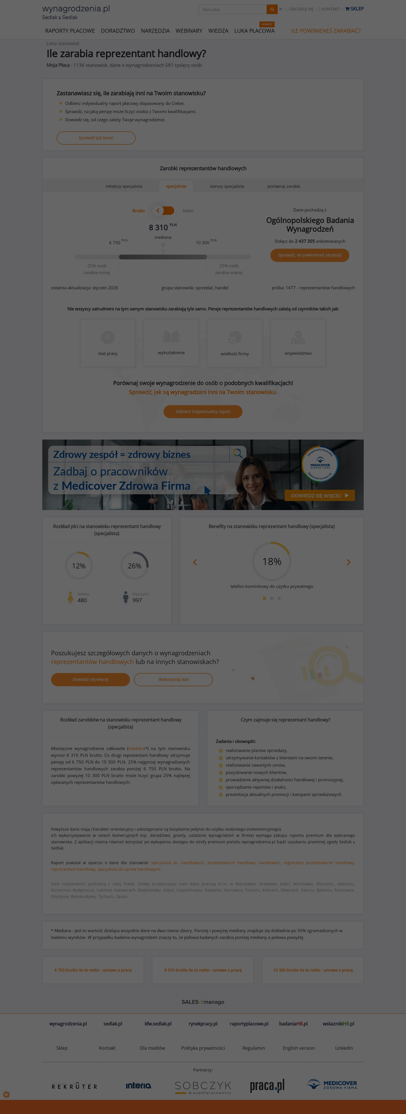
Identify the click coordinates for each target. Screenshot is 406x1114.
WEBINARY (189, 30)
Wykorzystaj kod (173, 679)
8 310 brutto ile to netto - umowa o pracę (203, 970)
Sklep (354, 8)
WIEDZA (218, 30)
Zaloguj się (301, 9)
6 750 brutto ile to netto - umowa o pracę (93, 970)
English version (299, 1048)
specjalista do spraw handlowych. (129, 869)
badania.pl (293, 1024)
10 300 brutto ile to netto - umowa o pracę (313, 970)
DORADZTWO (118, 30)
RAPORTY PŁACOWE (70, 30)
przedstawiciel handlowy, (232, 862)
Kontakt (329, 9)
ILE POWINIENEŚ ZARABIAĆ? (326, 30)
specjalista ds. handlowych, (178, 862)
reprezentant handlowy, (73, 869)
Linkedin (344, 1048)
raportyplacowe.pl (249, 1024)
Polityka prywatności (203, 1048)
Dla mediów (152, 1048)
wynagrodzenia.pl (68, 1024)
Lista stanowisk (63, 43)
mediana (136, 748)
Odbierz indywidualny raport (203, 411)
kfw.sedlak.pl (158, 1024)
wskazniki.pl (338, 1024)
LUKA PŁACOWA (254, 30)
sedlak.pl (112, 1024)
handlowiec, (270, 862)
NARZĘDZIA (155, 30)
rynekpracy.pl (203, 1024)
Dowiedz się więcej (90, 679)
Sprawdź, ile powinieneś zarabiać (309, 255)
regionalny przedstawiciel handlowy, (319, 862)
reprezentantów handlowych (92, 661)
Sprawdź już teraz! (96, 137)
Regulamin (253, 1048)
